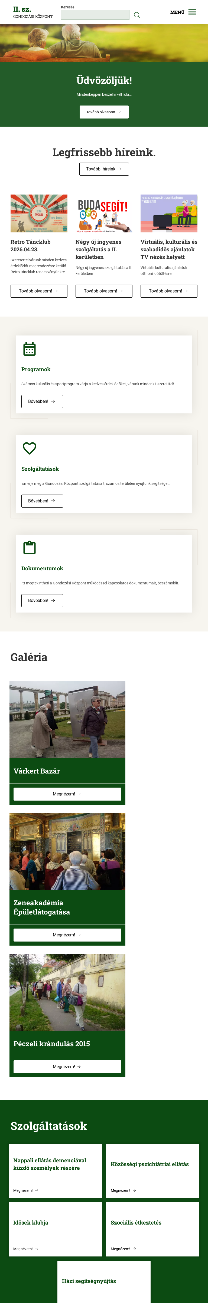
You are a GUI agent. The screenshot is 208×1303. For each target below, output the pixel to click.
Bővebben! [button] (38, 401)
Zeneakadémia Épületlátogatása (140, 758)
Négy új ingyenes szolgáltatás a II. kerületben (98, 249)
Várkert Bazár (38, 753)
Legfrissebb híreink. (104, 152)
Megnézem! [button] (52, 785)
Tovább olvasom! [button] (35, 291)
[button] (104, 112)
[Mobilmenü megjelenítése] (179, 12)
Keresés (67, 6)
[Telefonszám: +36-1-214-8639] (57, 1220)
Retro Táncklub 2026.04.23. (31, 245)
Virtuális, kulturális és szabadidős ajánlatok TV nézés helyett (169, 249)
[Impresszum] (129, 1285)
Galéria (29, 656)
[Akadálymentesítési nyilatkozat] (92, 1285)
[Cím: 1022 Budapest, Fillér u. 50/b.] (57, 1242)
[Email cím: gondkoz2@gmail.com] (57, 1231)
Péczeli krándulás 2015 (53, 876)
